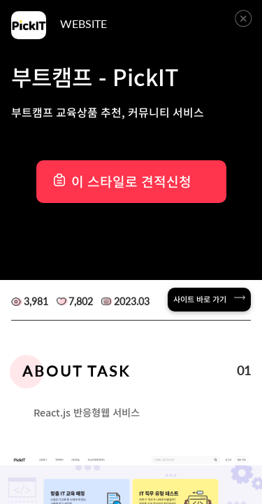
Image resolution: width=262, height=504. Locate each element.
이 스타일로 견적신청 (131, 181)
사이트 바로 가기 (209, 299)
